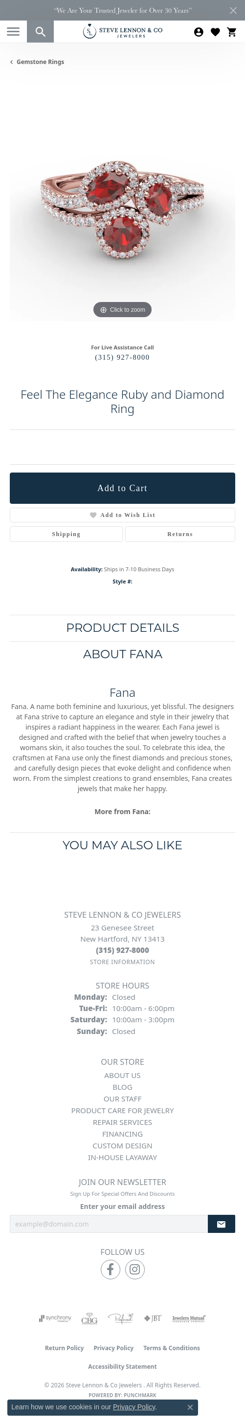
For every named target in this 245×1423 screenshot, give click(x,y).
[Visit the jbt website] (153, 1318)
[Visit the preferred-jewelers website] (121, 1318)
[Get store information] (122, 962)
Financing (122, 1134)
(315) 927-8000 (122, 357)
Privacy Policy (113, 1348)
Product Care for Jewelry (122, 1110)
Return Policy (64, 1348)
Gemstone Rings (40, 62)
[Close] (233, 10)
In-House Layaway (122, 1157)
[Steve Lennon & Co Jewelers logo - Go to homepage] (123, 31)
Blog (122, 1087)
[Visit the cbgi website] (89, 1318)
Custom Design (122, 1145)
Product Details (122, 628)
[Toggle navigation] (13, 32)
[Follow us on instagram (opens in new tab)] (135, 1269)
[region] (122, 208)
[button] (40, 32)
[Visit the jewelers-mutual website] (189, 1318)
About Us (122, 1075)
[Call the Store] (122, 950)
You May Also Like (122, 845)
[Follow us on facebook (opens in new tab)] (110, 1269)
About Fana (122, 654)
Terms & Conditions (171, 1348)
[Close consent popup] (190, 1407)
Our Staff (123, 1098)
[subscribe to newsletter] (221, 1224)
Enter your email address (122, 1206)
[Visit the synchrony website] (55, 1318)
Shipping (66, 534)
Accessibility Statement (122, 1366)
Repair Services (122, 1122)
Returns (180, 534)
